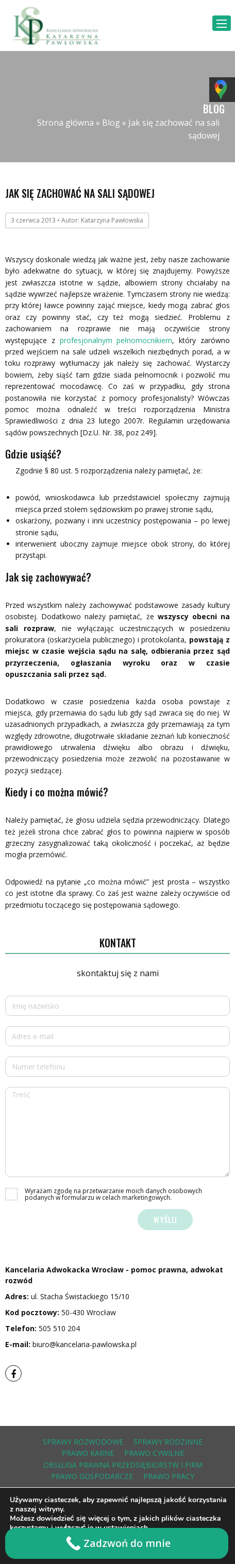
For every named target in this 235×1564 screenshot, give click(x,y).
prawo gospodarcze (92, 1476)
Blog (111, 122)
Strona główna (65, 122)
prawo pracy (168, 1476)
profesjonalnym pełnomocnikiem (116, 340)
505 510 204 (59, 1328)
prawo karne (88, 1453)
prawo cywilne (154, 1453)
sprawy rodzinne (168, 1442)
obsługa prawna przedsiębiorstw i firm (123, 1465)
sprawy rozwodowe (83, 1442)
